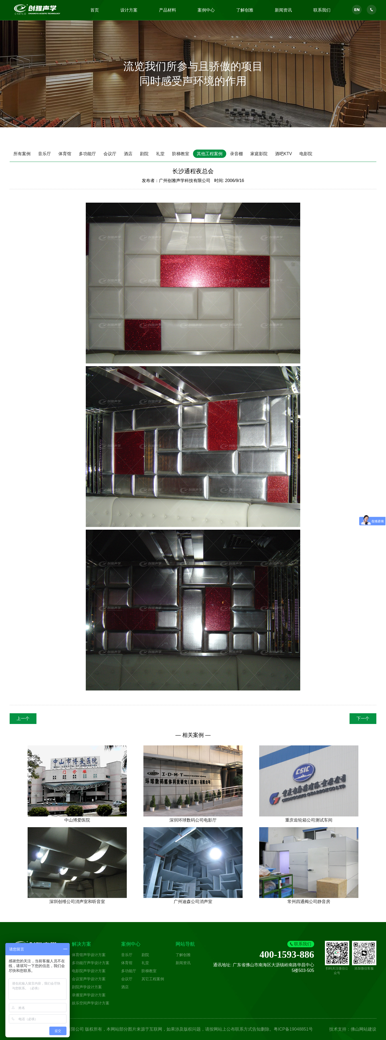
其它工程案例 (153, 979)
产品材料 (167, 10)
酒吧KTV (283, 153)
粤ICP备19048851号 (293, 1029)
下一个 (363, 718)
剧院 (144, 153)
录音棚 (236, 153)
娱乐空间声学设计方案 (90, 1003)
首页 (94, 10)
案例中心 (206, 10)
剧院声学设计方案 (87, 987)
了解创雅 (244, 10)
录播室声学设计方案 (89, 995)
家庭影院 (259, 153)
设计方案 (129, 10)
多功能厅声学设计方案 (90, 963)
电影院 (305, 153)
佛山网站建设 (363, 1029)
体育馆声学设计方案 (89, 955)
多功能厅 (87, 153)
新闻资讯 (283, 10)
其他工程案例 (209, 153)
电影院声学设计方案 (89, 971)
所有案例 (22, 153)
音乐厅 (44, 153)
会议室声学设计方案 (89, 979)
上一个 (23, 718)
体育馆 (64, 153)
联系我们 (322, 10)
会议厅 (109, 153)
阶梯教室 (180, 153)
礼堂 (160, 153)
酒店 (128, 153)
